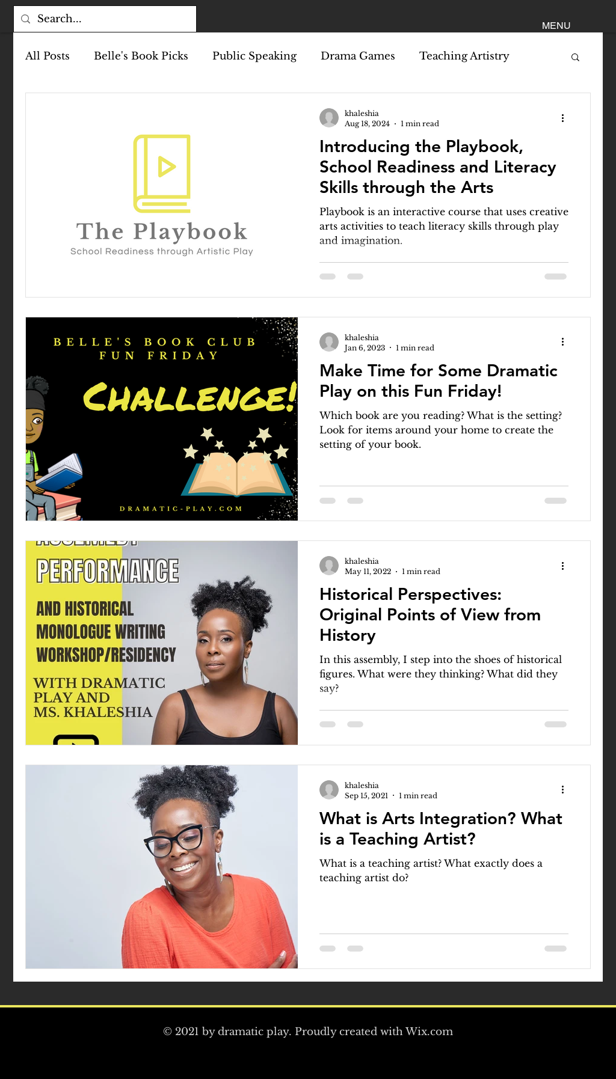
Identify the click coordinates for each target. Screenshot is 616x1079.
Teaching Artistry (464, 56)
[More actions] (566, 118)
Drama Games (358, 56)
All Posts (47, 56)
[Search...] (104, 19)
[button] (556, 26)
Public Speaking (254, 56)
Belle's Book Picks (141, 56)
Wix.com (429, 1032)
